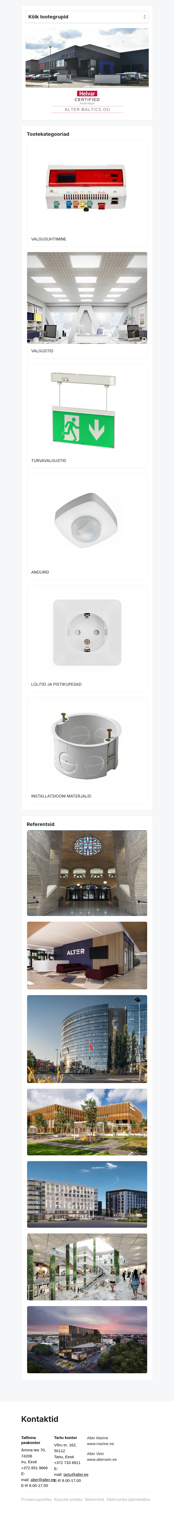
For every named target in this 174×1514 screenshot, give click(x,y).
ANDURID (40, 572)
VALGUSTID (42, 350)
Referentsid (94, 1499)
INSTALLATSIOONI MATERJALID (61, 796)
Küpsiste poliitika (68, 1499)
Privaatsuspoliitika (36, 1499)
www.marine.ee (100, 1443)
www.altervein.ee (102, 1459)
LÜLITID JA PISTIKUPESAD (56, 684)
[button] (32, 101)
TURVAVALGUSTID (48, 460)
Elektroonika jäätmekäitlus (128, 1499)
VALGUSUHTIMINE (49, 239)
